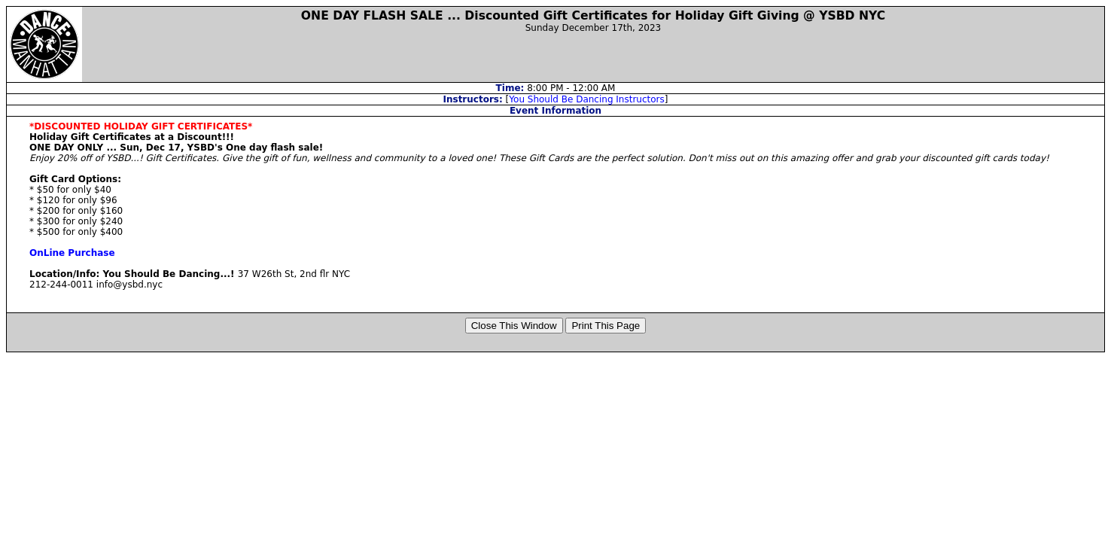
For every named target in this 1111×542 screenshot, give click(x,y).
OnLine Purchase (72, 253)
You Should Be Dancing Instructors (587, 99)
